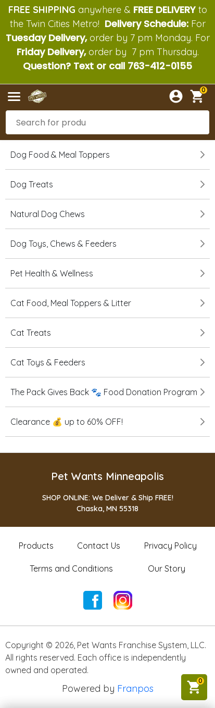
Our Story (166, 568)
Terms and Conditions (71, 568)
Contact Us (98, 545)
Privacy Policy (170, 545)
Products (36, 545)
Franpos (135, 688)
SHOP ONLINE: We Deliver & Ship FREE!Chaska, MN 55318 (107, 503)
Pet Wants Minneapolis (107, 476)
